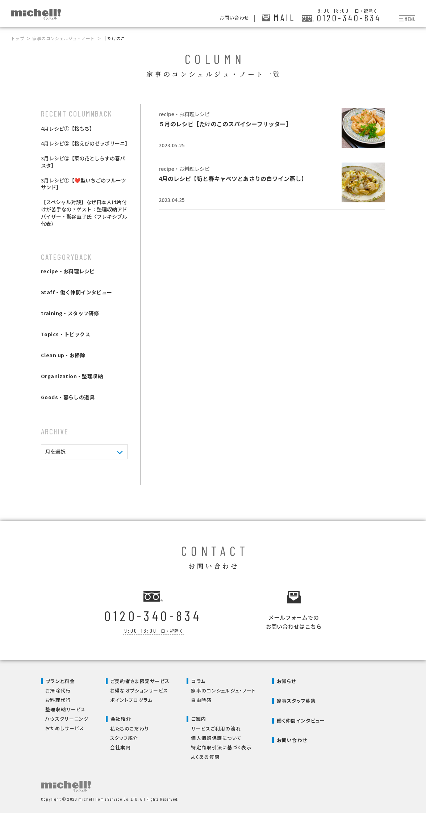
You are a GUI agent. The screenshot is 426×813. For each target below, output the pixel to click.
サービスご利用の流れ (216, 727)
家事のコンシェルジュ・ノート (63, 38)
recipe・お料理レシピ (68, 271)
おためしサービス (64, 726)
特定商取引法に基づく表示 (221, 745)
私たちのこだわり (129, 727)
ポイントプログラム (131, 698)
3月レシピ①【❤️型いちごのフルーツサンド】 (83, 184)
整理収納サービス (65, 707)
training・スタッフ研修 (70, 313)
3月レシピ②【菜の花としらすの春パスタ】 (83, 162)
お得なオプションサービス (139, 689)
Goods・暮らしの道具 (68, 397)
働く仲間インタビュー (301, 719)
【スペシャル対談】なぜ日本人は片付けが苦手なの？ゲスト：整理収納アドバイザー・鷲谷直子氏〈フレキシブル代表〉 (84, 212)
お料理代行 (58, 698)
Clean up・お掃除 (63, 355)
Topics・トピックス (65, 334)
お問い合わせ (292, 738)
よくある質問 (205, 755)
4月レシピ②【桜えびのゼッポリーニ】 (85, 143)
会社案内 (120, 745)
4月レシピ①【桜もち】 (68, 128)
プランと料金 (60, 679)
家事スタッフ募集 (296, 699)
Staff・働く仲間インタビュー (76, 292)
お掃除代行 (58, 689)
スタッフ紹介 (124, 736)
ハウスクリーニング (67, 717)
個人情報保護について (216, 736)
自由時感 (201, 698)
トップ (17, 38)
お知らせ (286, 679)
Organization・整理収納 (72, 376)
